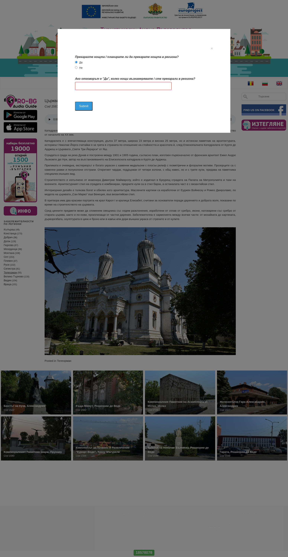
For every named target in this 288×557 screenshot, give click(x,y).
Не (80, 67)
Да (80, 62)
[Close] (212, 48)
